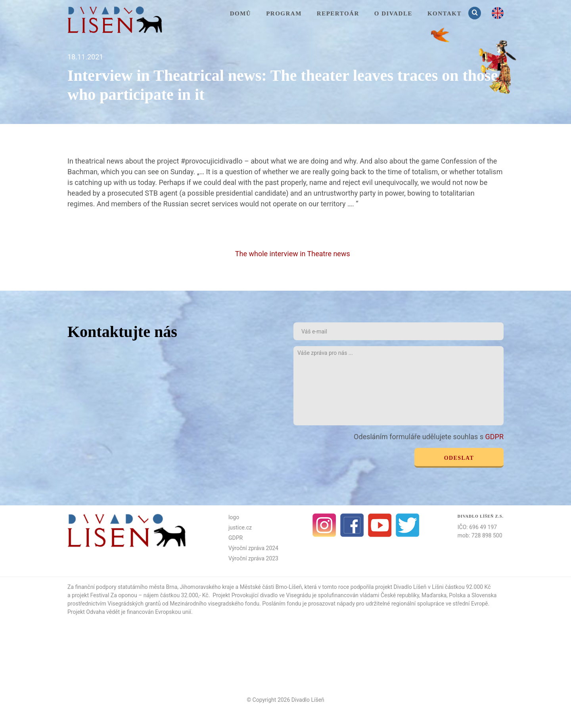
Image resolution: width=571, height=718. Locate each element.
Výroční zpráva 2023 (253, 558)
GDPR (494, 436)
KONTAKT (444, 13)
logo (233, 517)
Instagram (324, 525)
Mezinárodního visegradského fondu (214, 603)
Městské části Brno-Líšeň (271, 587)
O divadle (393, 13)
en (498, 13)
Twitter (408, 525)
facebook (352, 525)
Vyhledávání (475, 13)
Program (284, 13)
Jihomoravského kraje (207, 587)
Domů (240, 13)
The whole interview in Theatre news (293, 253)
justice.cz (240, 527)
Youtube (380, 525)
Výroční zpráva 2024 (253, 548)
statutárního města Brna (147, 587)
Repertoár (338, 13)
